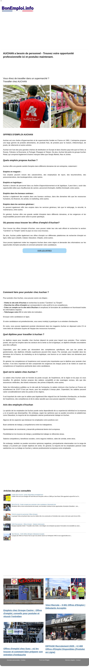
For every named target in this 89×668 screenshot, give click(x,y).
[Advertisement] (44, 31)
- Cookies (22, 660)
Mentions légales (70, 660)
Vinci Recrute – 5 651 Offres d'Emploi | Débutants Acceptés (28, 534)
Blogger (47, 660)
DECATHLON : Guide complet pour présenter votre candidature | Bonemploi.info (34, 504)
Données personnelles (13, 660)
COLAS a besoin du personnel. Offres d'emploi (24, 514)
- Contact (77, 660)
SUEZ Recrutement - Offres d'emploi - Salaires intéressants (28, 524)
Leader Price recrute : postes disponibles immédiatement (27, 494)
